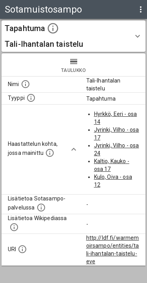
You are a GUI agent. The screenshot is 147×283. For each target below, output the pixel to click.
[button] (73, 36)
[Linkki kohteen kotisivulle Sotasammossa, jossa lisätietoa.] (41, 207)
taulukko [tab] (73, 64)
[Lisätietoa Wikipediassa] (14, 227)
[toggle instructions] (53, 28)
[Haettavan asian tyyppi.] (31, 98)
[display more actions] (140, 9)
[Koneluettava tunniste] (22, 249)
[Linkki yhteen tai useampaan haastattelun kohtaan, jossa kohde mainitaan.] (50, 153)
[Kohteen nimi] (25, 84)
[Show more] (73, 149)
